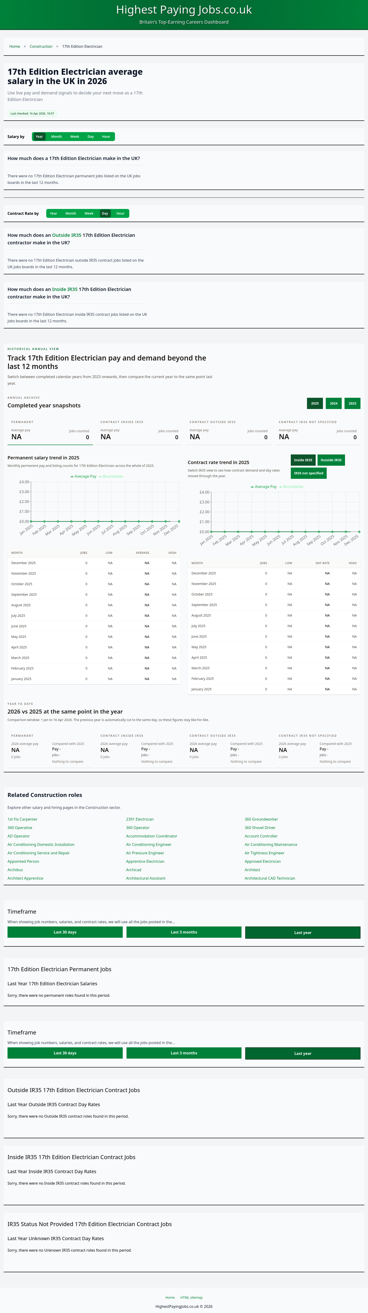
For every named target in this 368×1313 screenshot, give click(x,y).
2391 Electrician (140, 819)
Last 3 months (184, 932)
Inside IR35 (303, 460)
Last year (302, 932)
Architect (252, 869)
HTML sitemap (191, 1297)
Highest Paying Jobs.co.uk (184, 9)
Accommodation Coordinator (151, 836)
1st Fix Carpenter (23, 819)
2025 (315, 403)
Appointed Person (23, 861)
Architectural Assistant (145, 878)
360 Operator (138, 827)
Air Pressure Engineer (145, 852)
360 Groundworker (261, 819)
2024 (333, 403)
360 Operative (20, 827)
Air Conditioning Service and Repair (39, 852)
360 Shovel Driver (260, 827)
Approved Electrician (263, 861)
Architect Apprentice (25, 878)
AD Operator (19, 836)
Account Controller (261, 836)
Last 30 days (65, 932)
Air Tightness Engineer (264, 852)
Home (14, 46)
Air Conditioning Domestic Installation (41, 844)
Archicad (133, 869)
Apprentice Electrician (145, 861)
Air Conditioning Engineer (149, 844)
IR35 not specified (308, 473)
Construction (41, 46)
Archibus (15, 869)
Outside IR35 (331, 460)
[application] (94, 507)
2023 (352, 403)
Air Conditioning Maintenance (271, 844)
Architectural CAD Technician (270, 878)
